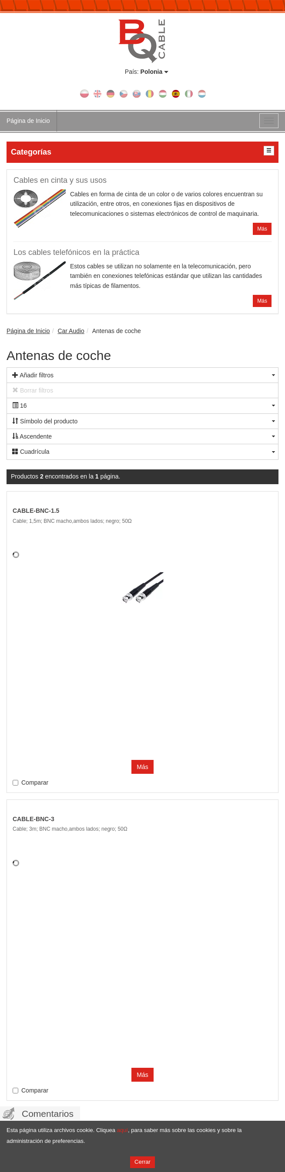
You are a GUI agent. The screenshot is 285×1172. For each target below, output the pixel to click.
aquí (122, 1130)
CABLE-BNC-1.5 (36, 510)
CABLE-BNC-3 (33, 818)
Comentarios (48, 1114)
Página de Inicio (28, 120)
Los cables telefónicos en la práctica (76, 252)
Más (262, 229)
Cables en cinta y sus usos (60, 180)
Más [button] (142, 766)
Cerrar (142, 1162)
